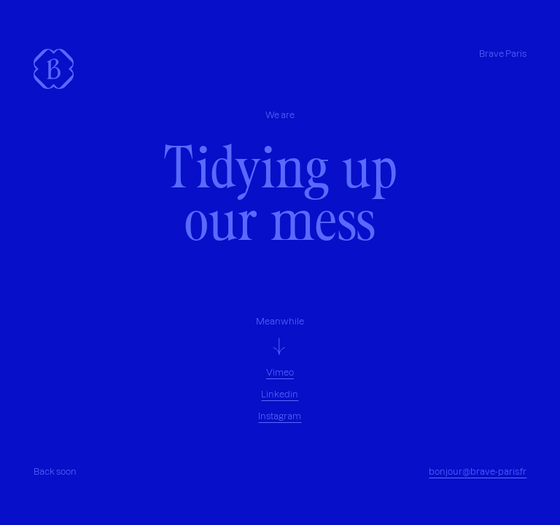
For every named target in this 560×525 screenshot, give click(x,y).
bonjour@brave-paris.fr (477, 471)
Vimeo (280, 372)
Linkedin (279, 394)
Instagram (279, 416)
